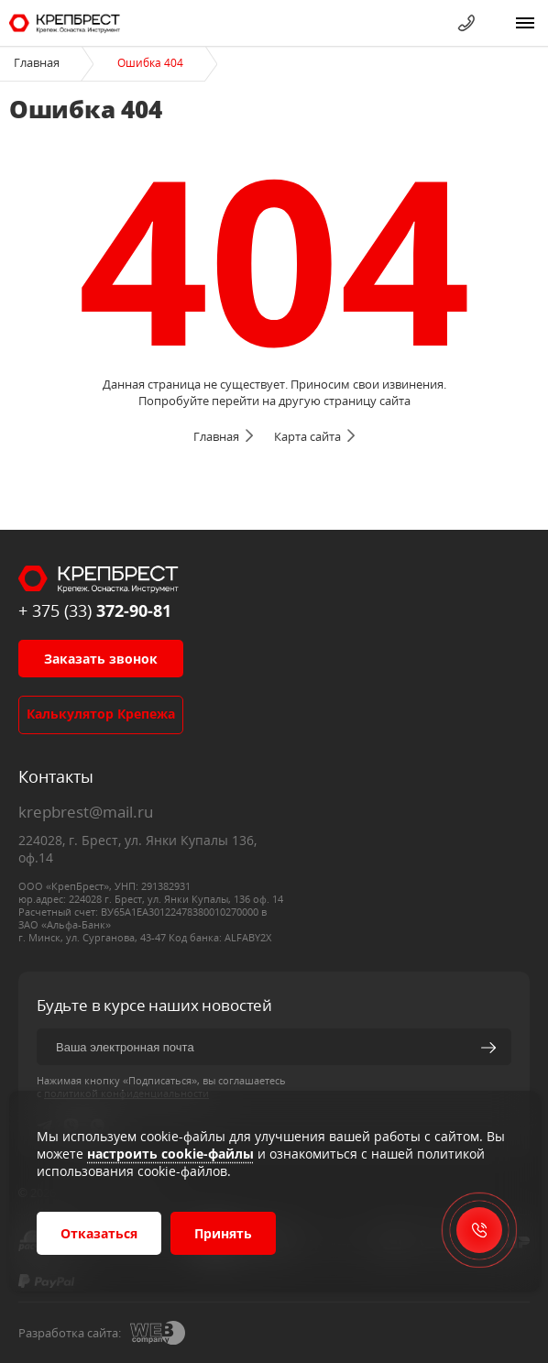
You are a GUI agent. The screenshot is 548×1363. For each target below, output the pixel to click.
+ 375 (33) (94, 610)
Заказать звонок (101, 658)
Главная (37, 62)
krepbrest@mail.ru (85, 811)
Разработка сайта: (69, 1333)
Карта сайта (307, 436)
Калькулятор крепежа (101, 713)
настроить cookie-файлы (170, 1153)
